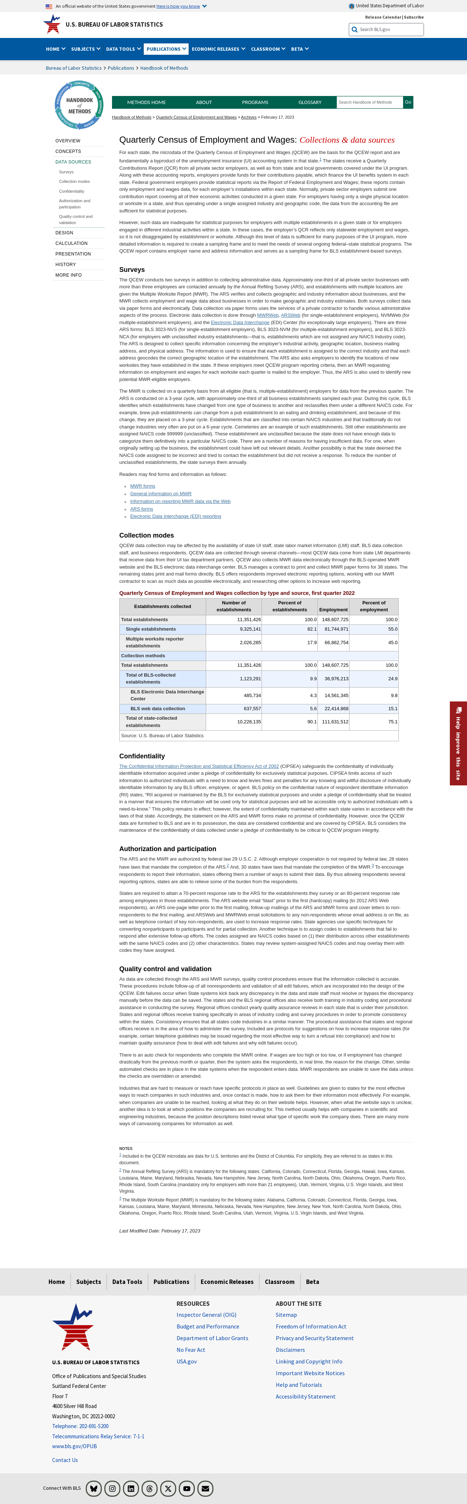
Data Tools (127, 1282)
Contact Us (65, 1460)
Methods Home (146, 102)
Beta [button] (297, 49)
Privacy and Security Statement (315, 1338)
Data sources (73, 162)
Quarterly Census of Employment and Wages (196, 117)
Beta (312, 1282)
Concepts (68, 151)
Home (57, 1282)
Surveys (66, 172)
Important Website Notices (310, 1373)
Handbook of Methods (164, 68)
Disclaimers (290, 1349)
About (204, 102)
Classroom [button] (266, 49)
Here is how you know (178, 6)
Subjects (88, 1282)
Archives (248, 117)
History (65, 264)
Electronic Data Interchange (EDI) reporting (175, 516)
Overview (67, 140)
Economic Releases (227, 1282)
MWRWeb (268, 315)
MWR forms (142, 486)
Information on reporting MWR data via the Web (180, 501)
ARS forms (141, 509)
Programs (255, 102)
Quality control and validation (76, 219)
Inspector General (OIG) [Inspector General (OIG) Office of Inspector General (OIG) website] (206, 1314)
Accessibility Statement (306, 1396)
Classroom (280, 1282)
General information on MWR (161, 493)
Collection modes (74, 181)
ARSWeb (290, 315)
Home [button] (53, 49)
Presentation (73, 254)
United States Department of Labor (386, 6)
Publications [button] (164, 49)
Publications (121, 68)
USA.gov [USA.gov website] (187, 1361)
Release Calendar (383, 17)
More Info (68, 275)
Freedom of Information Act (311, 1326)
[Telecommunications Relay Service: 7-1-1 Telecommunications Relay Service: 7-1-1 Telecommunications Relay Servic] (109, 1436)
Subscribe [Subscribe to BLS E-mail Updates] (414, 17)
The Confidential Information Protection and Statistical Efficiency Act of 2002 (199, 766)
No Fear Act (191, 1349)
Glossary (309, 102)
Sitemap (286, 1314)
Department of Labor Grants (212, 1338)
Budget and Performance (208, 1326)
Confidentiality (71, 191)
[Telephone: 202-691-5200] (109, 1426)
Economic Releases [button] (216, 49)
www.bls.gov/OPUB (74, 1446)
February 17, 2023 (277, 117)
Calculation (71, 243)
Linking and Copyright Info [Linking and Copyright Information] (309, 1361)
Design (64, 232)
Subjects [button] (83, 49)
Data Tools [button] (121, 49)
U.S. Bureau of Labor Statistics (114, 24)
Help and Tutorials (299, 1384)
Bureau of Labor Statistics (74, 68)
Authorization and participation (74, 204)
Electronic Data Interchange (240, 322)
